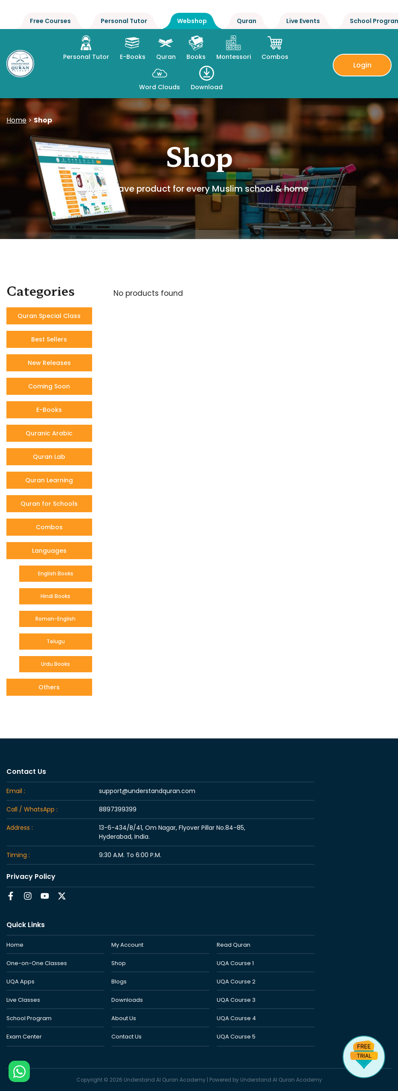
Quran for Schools (49, 503)
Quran (246, 21)
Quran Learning (49, 480)
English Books (55, 573)
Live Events (303, 21)
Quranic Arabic (49, 433)
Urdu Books (55, 664)
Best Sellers (49, 339)
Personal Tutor (124, 21)
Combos (49, 527)
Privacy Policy (30, 876)
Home (16, 120)
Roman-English (55, 618)
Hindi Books (55, 596)
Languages (49, 550)
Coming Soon (49, 386)
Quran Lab (49, 456)
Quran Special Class (49, 316)
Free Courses (50, 21)
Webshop (192, 21)
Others (49, 687)
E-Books (49, 409)
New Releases (49, 363)
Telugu (55, 641)
